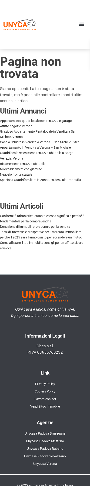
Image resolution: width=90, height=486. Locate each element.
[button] (81, 24)
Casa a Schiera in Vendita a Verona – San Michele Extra (39, 142)
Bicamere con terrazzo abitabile (22, 164)
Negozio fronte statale (16, 174)
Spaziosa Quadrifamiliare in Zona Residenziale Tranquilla (40, 180)
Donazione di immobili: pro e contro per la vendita (35, 226)
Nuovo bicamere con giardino (21, 169)
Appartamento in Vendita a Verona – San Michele (35, 147)
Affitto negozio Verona (16, 126)
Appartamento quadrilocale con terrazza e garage (36, 121)
